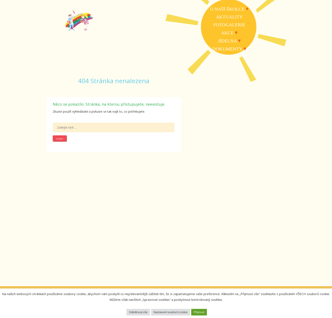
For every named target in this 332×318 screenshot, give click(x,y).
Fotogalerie (229, 24)
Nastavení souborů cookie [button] (171, 312)
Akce (227, 32)
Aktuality (229, 17)
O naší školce (227, 9)
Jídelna (227, 40)
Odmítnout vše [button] (138, 312)
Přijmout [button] (199, 312)
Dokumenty (227, 49)
